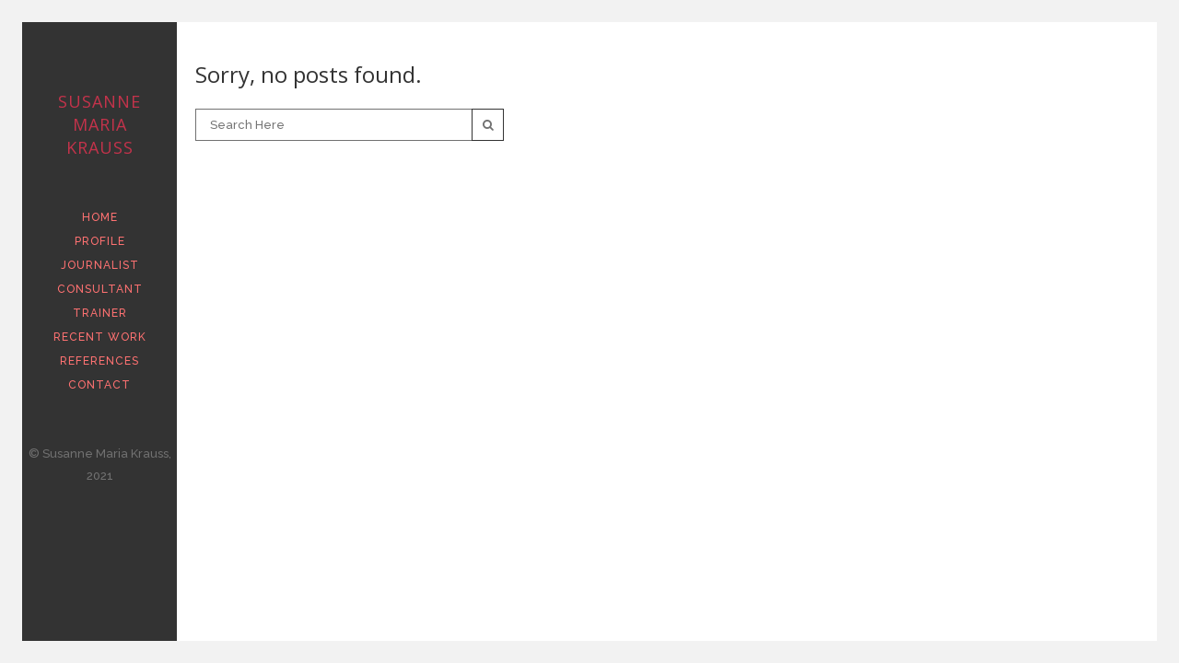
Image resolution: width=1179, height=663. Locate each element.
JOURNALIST (100, 265)
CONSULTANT (100, 289)
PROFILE (100, 241)
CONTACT (99, 384)
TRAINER (100, 313)
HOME (100, 217)
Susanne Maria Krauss (99, 124)
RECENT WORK (99, 337)
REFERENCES (99, 361)
